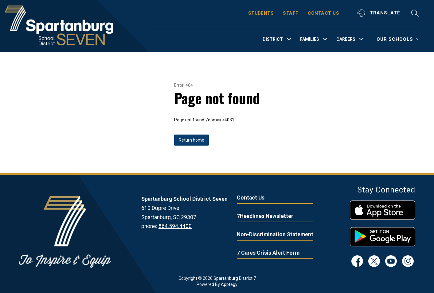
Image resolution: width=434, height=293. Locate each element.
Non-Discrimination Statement (275, 234)
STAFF (290, 13)
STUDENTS (261, 13)
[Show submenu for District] (273, 39)
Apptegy (229, 284)
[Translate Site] (380, 13)
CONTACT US (323, 13)
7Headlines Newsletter (265, 216)
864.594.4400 (175, 226)
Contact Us (250, 198)
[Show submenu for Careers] (345, 39)
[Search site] (415, 13)
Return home (191, 140)
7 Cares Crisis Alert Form (268, 253)
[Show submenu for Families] (309, 39)
